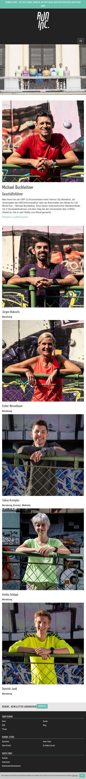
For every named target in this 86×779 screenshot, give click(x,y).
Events (45, 721)
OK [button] (82, 775)
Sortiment (5, 742)
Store (4, 721)
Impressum (6, 762)
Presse (4, 729)
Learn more (75, 775)
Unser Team (47, 742)
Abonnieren (42, 706)
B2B (3, 725)
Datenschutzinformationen (11, 766)
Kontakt (5, 758)
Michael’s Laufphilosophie (15, 217)
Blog (44, 725)
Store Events (6, 745)
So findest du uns (49, 745)
